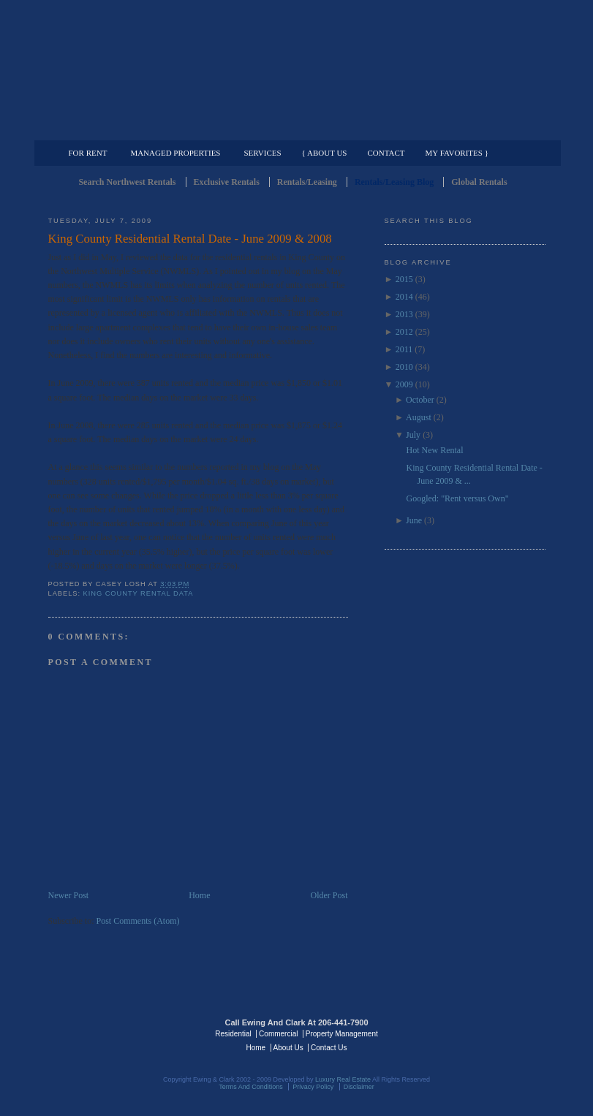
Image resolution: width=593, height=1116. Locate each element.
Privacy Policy (312, 1086)
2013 (404, 314)
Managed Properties (175, 152)
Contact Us (329, 1048)
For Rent (88, 152)
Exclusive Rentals (227, 182)
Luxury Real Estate (482, 1032)
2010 (404, 367)
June (414, 520)
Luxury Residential (123, 128)
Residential (233, 1034)
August (418, 417)
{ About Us (324, 152)
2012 (404, 332)
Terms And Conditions (251, 1086)
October (420, 400)
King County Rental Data (138, 593)
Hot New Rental (434, 450)
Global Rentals (479, 182)
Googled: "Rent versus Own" (457, 498)
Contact (386, 152)
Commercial (294, 128)
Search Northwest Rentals (126, 182)
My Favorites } (457, 152)
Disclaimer (359, 1086)
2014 (404, 297)
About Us (288, 1048)
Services (262, 152)
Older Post (329, 895)
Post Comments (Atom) (138, 921)
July (413, 435)
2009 (404, 384)
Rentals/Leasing (307, 182)
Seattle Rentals (297, 69)
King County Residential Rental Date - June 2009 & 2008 (190, 239)
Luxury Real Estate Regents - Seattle (112, 1032)
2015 (404, 279)
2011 (404, 349)
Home (199, 895)
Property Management (469, 128)
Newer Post (68, 895)
